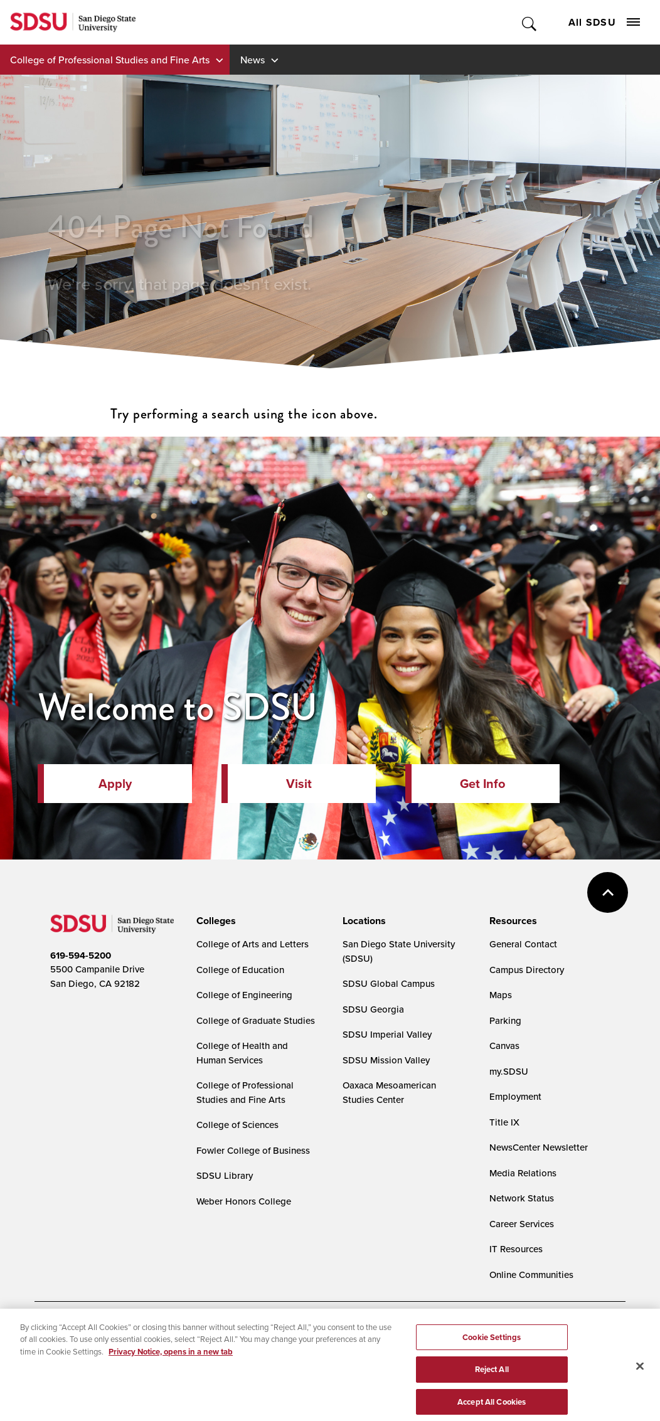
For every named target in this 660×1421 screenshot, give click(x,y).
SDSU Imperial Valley (387, 1034)
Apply (115, 783)
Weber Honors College (243, 1201)
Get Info (482, 783)
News (252, 60)
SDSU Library (224, 1175)
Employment (515, 1096)
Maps (500, 994)
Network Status (521, 1198)
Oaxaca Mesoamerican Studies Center (389, 1092)
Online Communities (531, 1274)
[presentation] (214, 921)
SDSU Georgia (373, 1009)
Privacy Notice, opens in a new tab (171, 1364)
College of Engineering (244, 994)
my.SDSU (508, 1071)
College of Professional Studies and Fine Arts (110, 60)
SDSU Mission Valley (386, 1060)
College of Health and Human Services (242, 1053)
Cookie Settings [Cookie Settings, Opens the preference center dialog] (491, 1349)
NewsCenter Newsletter (538, 1147)
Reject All (492, 1381)
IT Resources (516, 1248)
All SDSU (604, 22)
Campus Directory (526, 969)
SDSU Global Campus (389, 983)
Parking (505, 1020)
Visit (299, 783)
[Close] (640, 1378)
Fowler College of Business (253, 1150)
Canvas (504, 1045)
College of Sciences (237, 1124)
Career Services (521, 1223)
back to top (607, 892)
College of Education (240, 969)
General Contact (523, 943)
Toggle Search (530, 22)
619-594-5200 (80, 955)
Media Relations (522, 1172)
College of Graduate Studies (255, 1020)
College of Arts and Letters (252, 943)
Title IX (504, 1122)
